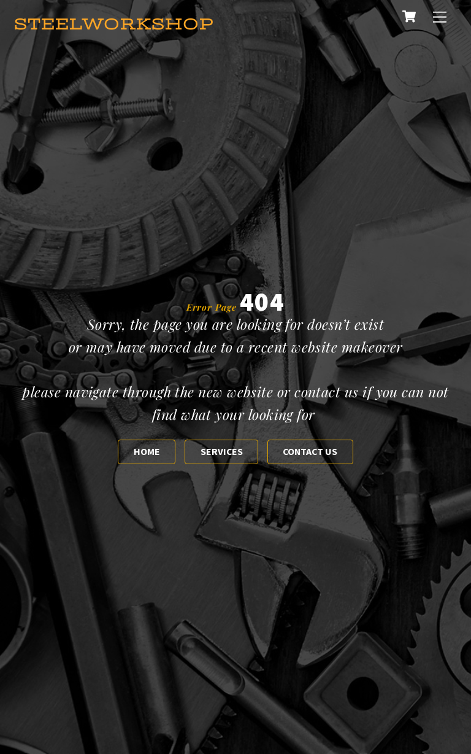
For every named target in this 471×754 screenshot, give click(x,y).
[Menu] (439, 16)
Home (147, 451)
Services (222, 451)
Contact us (310, 451)
